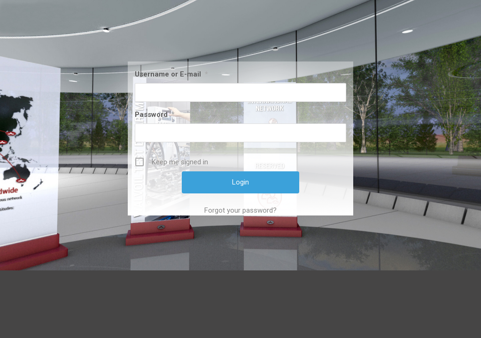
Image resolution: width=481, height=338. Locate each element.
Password (154, 114)
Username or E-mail (171, 74)
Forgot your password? (240, 210)
